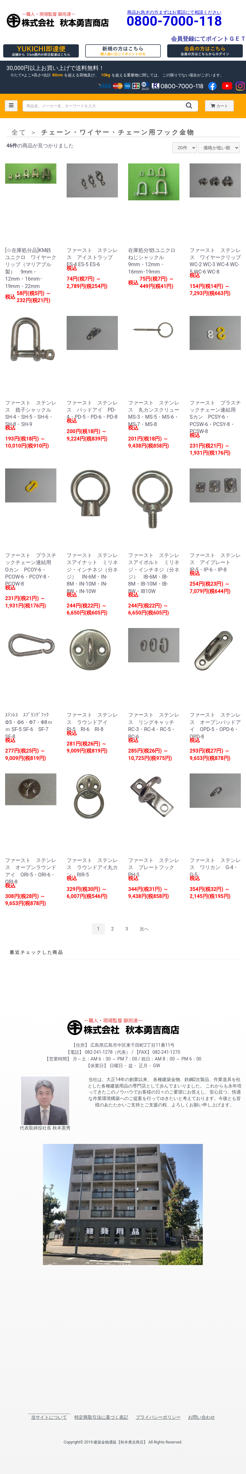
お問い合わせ (201, 1417)
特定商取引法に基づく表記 (101, 1417)
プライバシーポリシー (158, 1417)
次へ (144, 928)
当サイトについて (49, 1417)
